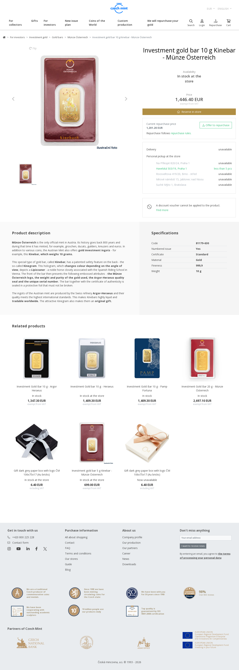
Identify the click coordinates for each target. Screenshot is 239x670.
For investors (50, 22)
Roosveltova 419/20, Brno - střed (176, 174)
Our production (131, 542)
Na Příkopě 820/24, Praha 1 (173, 163)
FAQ (67, 548)
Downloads (129, 564)
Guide (68, 564)
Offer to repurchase (215, 125)
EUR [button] (210, 8)
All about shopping (76, 537)
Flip (33, 50)
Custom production (125, 22)
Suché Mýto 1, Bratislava (171, 184)
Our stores (71, 559)
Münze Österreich (78, 37)
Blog (68, 569)
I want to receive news (193, 546)
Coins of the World (97, 22)
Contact (70, 542)
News (125, 559)
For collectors (15, 22)
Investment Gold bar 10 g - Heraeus (92, 386)
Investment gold (38, 37)
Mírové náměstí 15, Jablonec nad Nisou (180, 179)
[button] (20, 99)
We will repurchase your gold (162, 22)
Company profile (132, 537)
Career (126, 553)
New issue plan (71, 22)
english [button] (223, 8)
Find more (162, 210)
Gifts (34, 21)
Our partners (130, 548)
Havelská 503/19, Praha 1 (171, 168)
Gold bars (57, 37)
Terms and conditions (78, 553)
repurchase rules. (181, 133)
